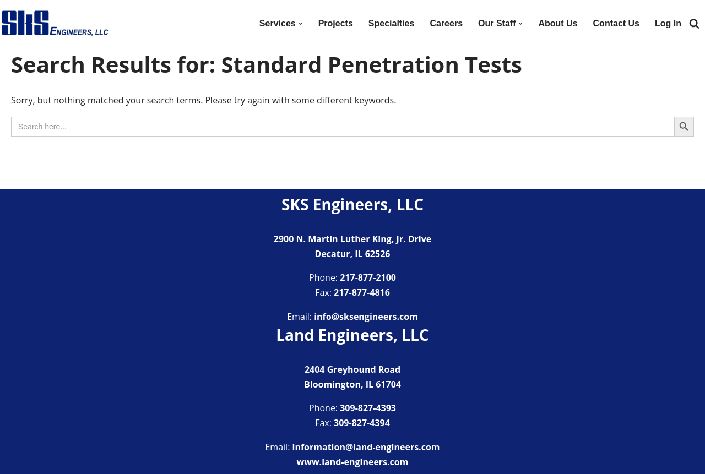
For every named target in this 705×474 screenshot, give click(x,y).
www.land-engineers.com (353, 462)
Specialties (391, 23)
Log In (668, 23)
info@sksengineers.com (366, 316)
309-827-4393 (368, 408)
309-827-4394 (362, 423)
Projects (335, 23)
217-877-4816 (362, 292)
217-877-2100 (368, 277)
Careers (446, 23)
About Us (557, 23)
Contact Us (616, 23)
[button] (301, 23)
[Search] (694, 23)
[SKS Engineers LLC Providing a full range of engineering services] (55, 23)
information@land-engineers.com (366, 447)
